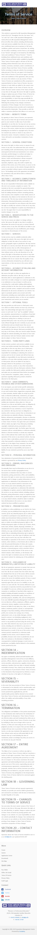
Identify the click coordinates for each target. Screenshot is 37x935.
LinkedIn (7, 900)
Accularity (22, 931)
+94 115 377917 (19, 919)
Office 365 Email (6, 872)
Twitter (7, 893)
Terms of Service (6, 875)
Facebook (8, 889)
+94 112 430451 (14, 917)
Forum (3, 850)
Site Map (4, 861)
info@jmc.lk (8, 837)
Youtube (7, 896)
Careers (3, 853)
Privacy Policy (22, 460)
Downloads (4, 858)
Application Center (6, 855)
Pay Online (4, 870)
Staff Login (4, 881)
